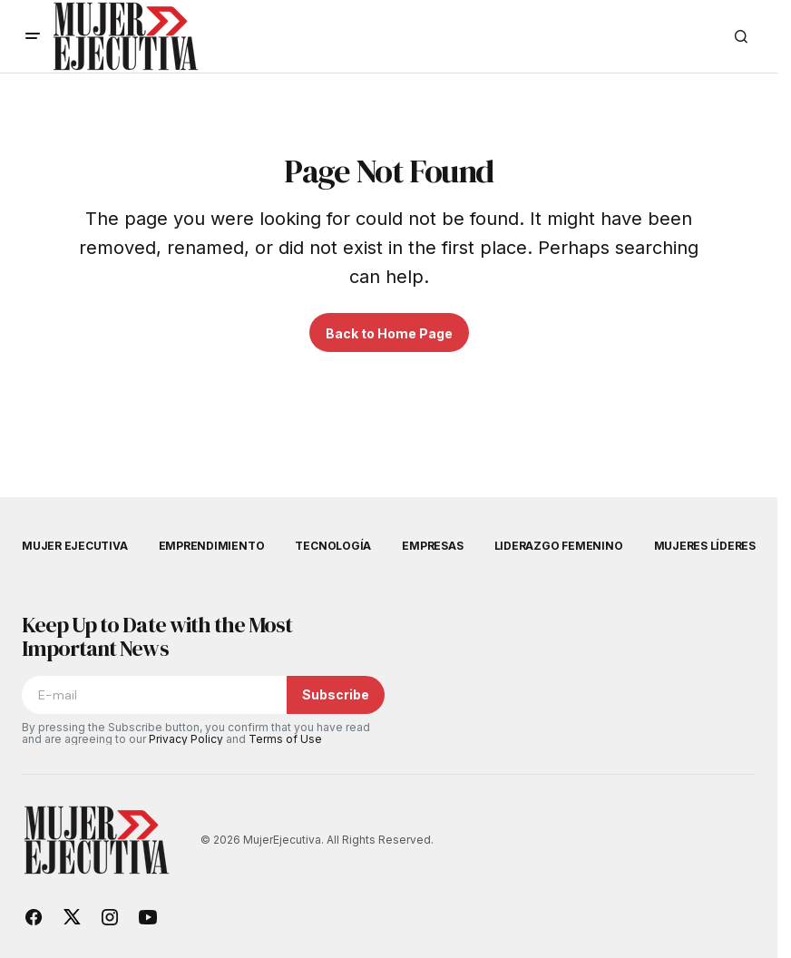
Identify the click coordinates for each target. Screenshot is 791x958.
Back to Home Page (389, 333)
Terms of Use (285, 739)
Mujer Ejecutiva (74, 545)
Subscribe (335, 694)
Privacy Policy (186, 739)
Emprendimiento (212, 545)
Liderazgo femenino (558, 545)
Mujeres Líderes (705, 545)
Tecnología (333, 545)
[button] (33, 36)
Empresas (432, 545)
